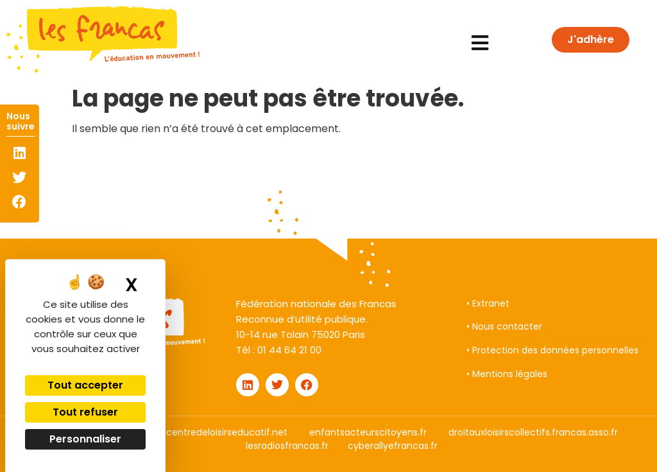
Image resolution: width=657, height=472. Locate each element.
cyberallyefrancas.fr (393, 445)
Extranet (490, 303)
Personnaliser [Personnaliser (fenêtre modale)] (85, 439)
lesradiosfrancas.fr (287, 445)
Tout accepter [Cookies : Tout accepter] (85, 385)
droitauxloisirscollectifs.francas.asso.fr (533, 432)
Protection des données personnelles (555, 350)
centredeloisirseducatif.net (226, 432)
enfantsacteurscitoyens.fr (368, 432)
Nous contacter (507, 326)
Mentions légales (509, 373)
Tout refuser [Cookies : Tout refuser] (85, 412)
